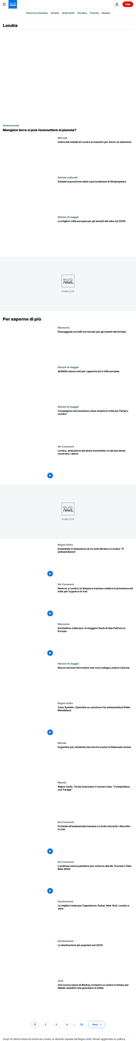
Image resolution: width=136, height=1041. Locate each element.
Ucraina (82, 12)
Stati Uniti (68, 12)
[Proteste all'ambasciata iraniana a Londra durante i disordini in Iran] (95, 840)
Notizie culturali (67, 177)
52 (81, 1024)
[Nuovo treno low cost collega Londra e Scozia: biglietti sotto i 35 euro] (95, 681)
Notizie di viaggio (68, 216)
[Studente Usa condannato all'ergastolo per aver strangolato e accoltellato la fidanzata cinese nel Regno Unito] (95, 761)
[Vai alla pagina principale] (12, 4)
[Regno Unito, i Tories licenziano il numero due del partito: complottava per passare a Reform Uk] (95, 800)
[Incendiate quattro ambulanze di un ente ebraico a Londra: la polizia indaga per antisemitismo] (95, 562)
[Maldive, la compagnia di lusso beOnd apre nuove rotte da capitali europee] (95, 425)
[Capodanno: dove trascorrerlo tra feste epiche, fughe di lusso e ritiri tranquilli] (95, 919)
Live (127, 4)
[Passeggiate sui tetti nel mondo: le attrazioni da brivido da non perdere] (95, 345)
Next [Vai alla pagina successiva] (95, 1024)
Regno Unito (65, 544)
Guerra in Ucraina (37, 12)
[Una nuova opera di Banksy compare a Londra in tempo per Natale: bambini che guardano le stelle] (95, 998)
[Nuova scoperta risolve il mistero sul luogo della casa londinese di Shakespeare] (95, 195)
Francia (94, 12)
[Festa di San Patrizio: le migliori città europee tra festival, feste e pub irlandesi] (95, 642)
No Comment (66, 446)
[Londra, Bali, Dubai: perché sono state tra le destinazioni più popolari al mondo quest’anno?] (95, 959)
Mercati (62, 137)
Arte (60, 980)
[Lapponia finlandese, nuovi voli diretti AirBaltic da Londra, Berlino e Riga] (95, 385)
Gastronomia (11, 125)
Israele (55, 12)
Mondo (62, 742)
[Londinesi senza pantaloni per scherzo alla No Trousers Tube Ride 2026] (95, 879)
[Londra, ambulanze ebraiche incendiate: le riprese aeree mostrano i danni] (95, 464)
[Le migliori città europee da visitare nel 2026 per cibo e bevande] (95, 235)
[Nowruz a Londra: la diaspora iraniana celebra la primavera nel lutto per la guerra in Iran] (95, 602)
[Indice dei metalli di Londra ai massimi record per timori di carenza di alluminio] (95, 156)
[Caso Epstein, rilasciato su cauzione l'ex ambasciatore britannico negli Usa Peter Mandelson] (95, 721)
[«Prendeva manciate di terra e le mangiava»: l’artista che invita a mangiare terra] (68, 130)
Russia (106, 12)
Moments (64, 327)
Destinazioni (65, 901)
